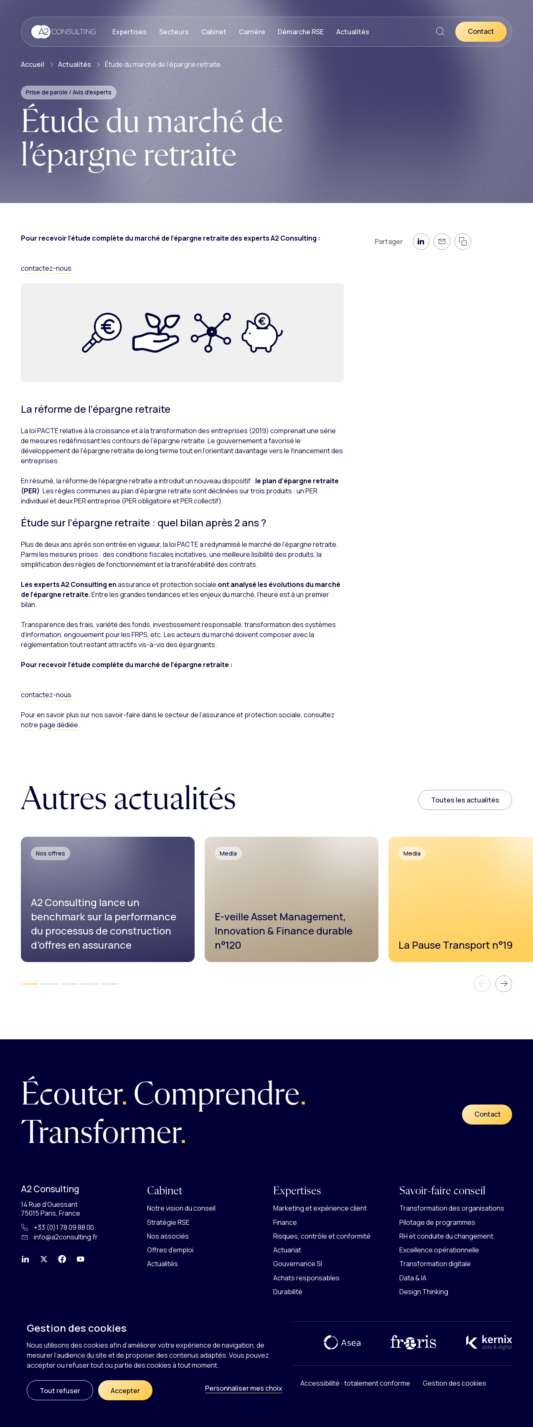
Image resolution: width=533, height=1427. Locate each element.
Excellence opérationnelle (439, 1249)
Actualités (352, 31)
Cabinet (213, 31)
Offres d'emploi (170, 1249)
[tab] (29, 984)
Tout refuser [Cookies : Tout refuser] (60, 1390)
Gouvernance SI (297, 1263)
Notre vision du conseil (181, 1208)
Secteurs (174, 31)
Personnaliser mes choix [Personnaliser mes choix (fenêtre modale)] (243, 1388)
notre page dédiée (49, 724)
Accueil (32, 64)
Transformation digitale (435, 1263)
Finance (285, 1222)
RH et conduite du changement (446, 1236)
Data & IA (412, 1277)
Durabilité (287, 1291)
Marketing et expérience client (320, 1208)
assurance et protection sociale (167, 584)
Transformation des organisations (451, 1208)
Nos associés (168, 1236)
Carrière (252, 31)
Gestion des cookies (454, 1383)
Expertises (129, 31)
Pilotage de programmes (437, 1222)
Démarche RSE (301, 31)
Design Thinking (423, 1291)
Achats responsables (306, 1277)
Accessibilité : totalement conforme (355, 1383)
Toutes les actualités (465, 800)
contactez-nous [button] (46, 268)
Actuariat (287, 1249)
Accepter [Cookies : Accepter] (125, 1390)
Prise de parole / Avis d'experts (69, 92)
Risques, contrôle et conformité (322, 1236)
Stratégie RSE (168, 1222)
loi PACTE (43, 430)
